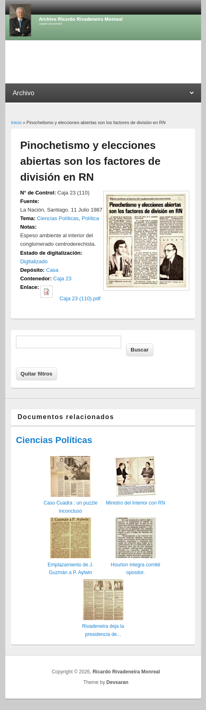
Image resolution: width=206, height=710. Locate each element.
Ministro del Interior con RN (135, 503)
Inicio (16, 122)
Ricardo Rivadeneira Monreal (126, 672)
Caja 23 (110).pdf (80, 298)
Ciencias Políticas (58, 218)
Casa (52, 270)
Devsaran (117, 682)
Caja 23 (62, 278)
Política (90, 218)
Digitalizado (33, 261)
